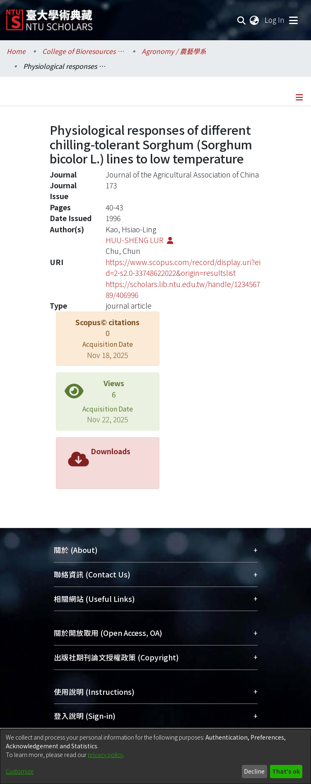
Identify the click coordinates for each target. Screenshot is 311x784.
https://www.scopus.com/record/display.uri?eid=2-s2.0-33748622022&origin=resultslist (183, 267)
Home (16, 51)
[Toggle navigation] (293, 20)
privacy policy (105, 754)
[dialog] (155, 756)
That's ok (286, 771)
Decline (254, 771)
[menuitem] (254, 20)
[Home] (49, 16)
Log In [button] (275, 20)
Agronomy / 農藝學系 (174, 51)
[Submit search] (241, 20)
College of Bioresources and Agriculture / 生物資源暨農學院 (83, 51)
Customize (20, 771)
